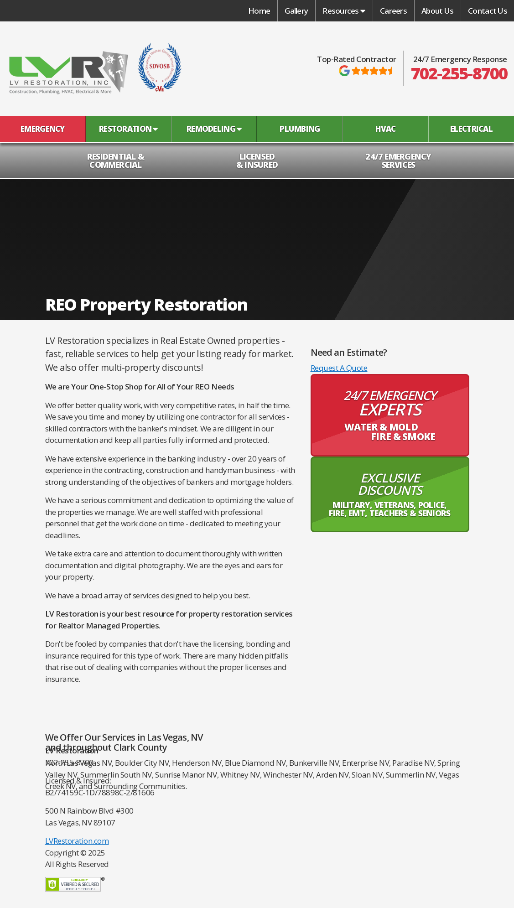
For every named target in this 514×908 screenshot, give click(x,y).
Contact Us (487, 10)
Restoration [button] (128, 129)
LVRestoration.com (77, 840)
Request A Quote (339, 368)
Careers (393, 10)
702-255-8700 (459, 73)
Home (259, 10)
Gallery (296, 10)
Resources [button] (343, 10)
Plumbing (300, 129)
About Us (437, 10)
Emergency (43, 129)
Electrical (471, 129)
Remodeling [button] (214, 129)
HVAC (385, 129)
